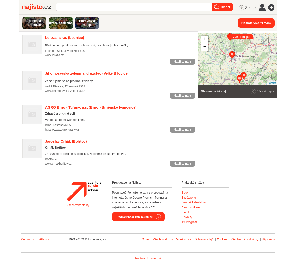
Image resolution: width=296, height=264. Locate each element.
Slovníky (187, 217)
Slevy (185, 192)
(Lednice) (64, 37)
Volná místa (183, 239)
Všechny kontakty (78, 205)
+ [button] (204, 39)
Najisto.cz (39, 7)
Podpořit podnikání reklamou (135, 216)
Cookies (222, 239)
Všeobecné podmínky (244, 239)
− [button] (204, 47)
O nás (145, 239)
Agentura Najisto (84, 191)
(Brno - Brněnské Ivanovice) (91, 107)
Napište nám (182, 61)
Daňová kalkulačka (194, 202)
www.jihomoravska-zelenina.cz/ (65, 90)
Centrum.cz (28, 239)
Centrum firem (191, 207)
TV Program (189, 222)
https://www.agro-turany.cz (62, 129)
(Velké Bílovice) (87, 73)
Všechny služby (163, 239)
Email (185, 212)
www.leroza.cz (54, 55)
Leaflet (272, 82)
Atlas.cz (44, 239)
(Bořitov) (66, 141)
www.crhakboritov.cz (58, 163)
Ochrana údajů (204, 239)
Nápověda (268, 239)
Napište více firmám (256, 23)
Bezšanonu (189, 197)
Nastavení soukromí (148, 258)
